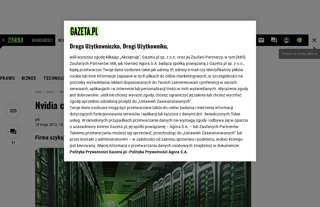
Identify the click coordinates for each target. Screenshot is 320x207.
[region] (160, 91)
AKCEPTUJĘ (231, 150)
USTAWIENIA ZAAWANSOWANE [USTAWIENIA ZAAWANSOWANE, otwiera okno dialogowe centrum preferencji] (107, 150)
